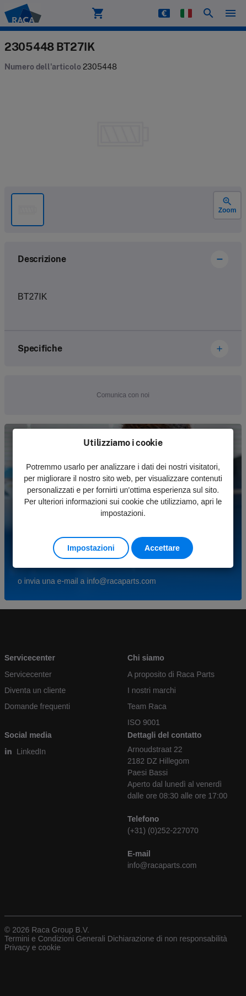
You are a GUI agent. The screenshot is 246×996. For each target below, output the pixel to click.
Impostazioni (91, 548)
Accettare (162, 548)
